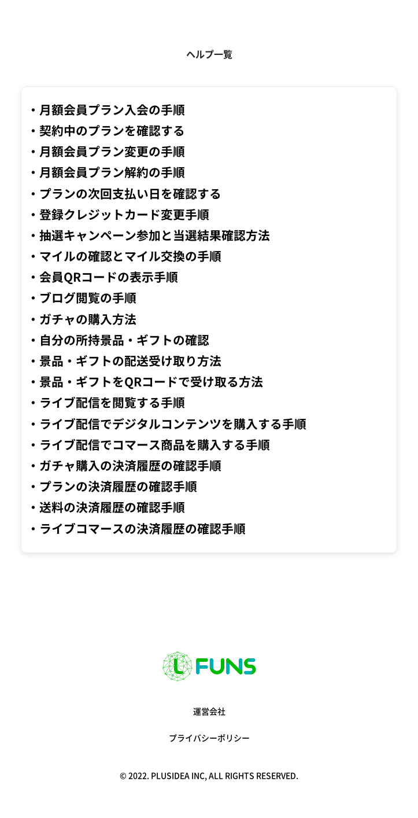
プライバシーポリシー (209, 738)
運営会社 (209, 712)
